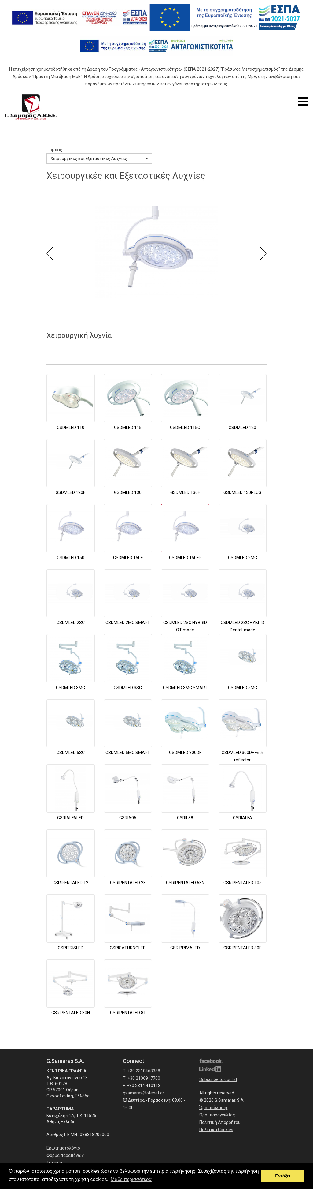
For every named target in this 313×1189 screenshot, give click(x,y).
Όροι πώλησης (214, 1107)
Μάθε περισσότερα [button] (131, 1179)
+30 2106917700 (143, 1078)
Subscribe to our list (218, 1079)
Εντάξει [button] (282, 1175)
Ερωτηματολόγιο (63, 1148)
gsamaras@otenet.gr (143, 1092)
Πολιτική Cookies (216, 1129)
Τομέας (54, 149)
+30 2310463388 (143, 1070)
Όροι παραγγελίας (217, 1114)
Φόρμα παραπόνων (65, 1155)
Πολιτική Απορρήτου (220, 1122)
